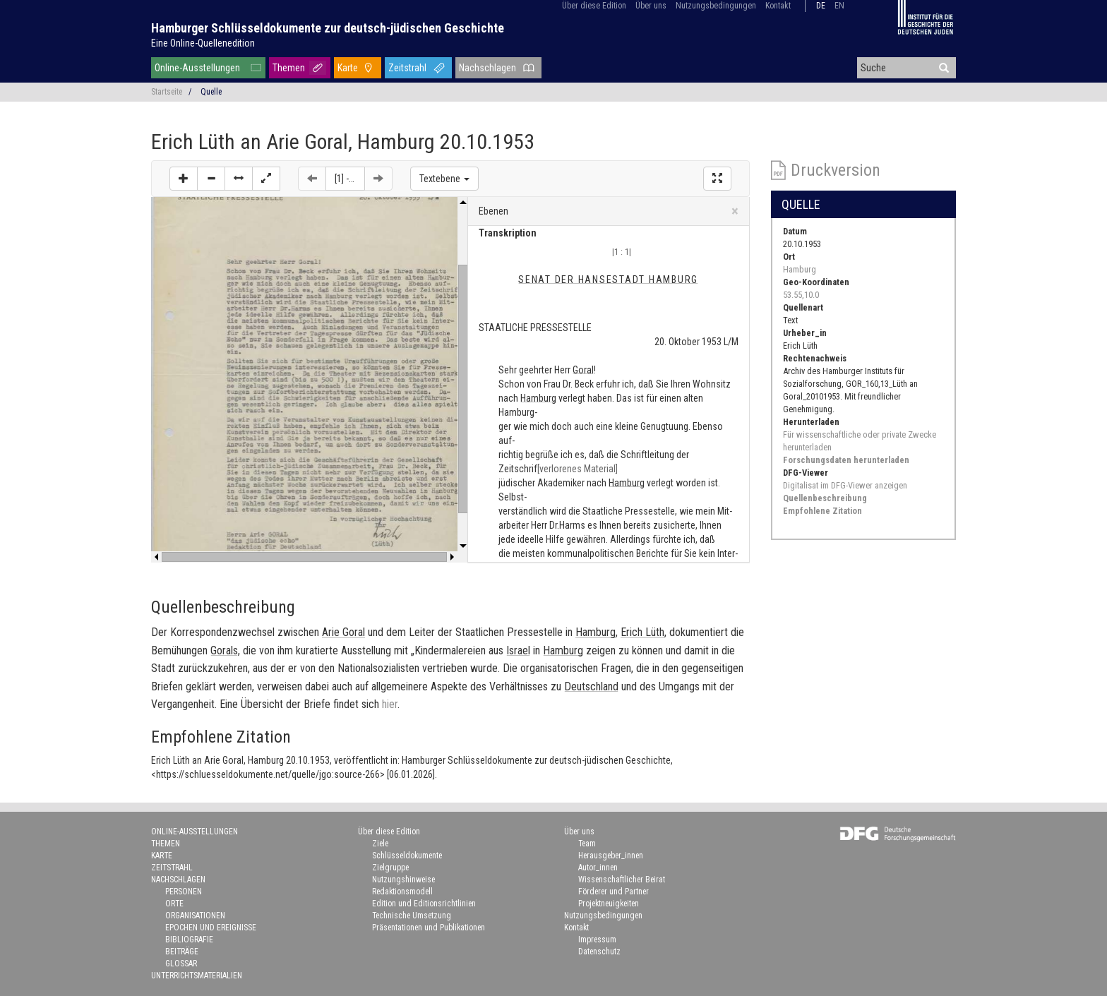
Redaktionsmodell (402, 891)
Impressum (597, 939)
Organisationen (195, 915)
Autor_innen (598, 867)
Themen (289, 67)
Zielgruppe (390, 867)
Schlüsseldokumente (407, 855)
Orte (174, 903)
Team (587, 843)
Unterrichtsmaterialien (196, 975)
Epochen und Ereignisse (210, 927)
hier (389, 704)
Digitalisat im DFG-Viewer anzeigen (845, 485)
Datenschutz (599, 951)
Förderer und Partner (613, 891)
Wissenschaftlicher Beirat (621, 879)
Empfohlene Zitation (822, 510)
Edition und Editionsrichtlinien (424, 903)
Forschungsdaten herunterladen (846, 460)
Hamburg (799, 269)
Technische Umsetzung (411, 915)
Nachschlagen (487, 67)
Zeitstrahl (407, 67)
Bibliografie (189, 939)
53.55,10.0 (801, 294)
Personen (183, 891)
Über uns (650, 6)
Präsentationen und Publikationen (428, 927)
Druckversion (835, 170)
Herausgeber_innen (610, 855)
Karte (347, 67)
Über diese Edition (594, 6)
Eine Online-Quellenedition (203, 43)
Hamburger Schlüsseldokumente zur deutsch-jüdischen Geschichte (327, 27)
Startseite (166, 92)
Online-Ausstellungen (197, 67)
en (839, 6)
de (820, 6)
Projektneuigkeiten (608, 903)
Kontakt (778, 6)
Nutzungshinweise (403, 879)
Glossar (181, 963)
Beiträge (181, 951)
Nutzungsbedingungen (716, 6)
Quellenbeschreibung (825, 498)
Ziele (380, 843)
